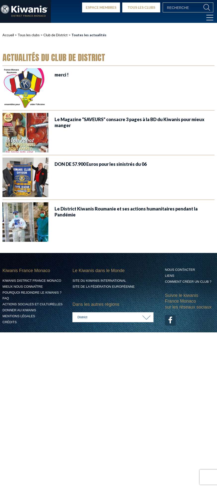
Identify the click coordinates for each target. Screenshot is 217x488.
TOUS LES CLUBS (141, 7)
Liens (169, 276)
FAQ (5, 298)
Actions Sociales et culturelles (32, 304)
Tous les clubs (29, 35)
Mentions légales (18, 316)
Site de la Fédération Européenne (103, 286)
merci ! (62, 74)
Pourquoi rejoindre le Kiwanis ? (32, 292)
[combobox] (112, 317)
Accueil (8, 35)
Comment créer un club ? (188, 281)
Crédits (9, 322)
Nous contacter (180, 270)
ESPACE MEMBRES (101, 7)
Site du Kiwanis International (99, 280)
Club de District (55, 35)
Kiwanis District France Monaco (31, 280)
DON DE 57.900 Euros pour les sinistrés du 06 (101, 164)
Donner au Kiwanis (19, 310)
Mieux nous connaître (22, 286)
